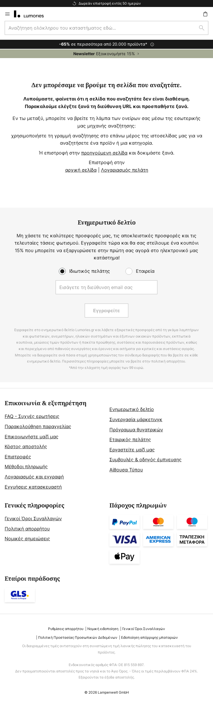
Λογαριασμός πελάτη (124, 170)
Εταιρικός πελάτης (130, 439)
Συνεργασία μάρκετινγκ (135, 419)
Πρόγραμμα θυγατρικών (136, 429)
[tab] (54, 445)
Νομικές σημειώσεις (27, 538)
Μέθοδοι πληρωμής (26, 466)
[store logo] (32, 14)
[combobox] (106, 28)
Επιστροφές (18, 456)
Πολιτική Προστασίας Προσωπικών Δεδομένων (77, 637)
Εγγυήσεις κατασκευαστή (33, 487)
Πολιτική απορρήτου (27, 528)
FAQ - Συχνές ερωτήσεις (32, 416)
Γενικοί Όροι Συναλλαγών (33, 518)
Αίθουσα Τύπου (126, 469)
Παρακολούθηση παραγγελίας (38, 426)
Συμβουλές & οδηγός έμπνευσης (145, 459)
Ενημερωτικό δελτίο (131, 409)
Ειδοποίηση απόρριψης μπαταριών (149, 637)
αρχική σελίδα (81, 170)
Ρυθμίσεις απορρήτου (66, 628)
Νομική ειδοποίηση (102, 628)
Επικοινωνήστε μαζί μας (31, 436)
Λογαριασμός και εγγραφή (34, 476)
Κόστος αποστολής (26, 446)
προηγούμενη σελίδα (104, 153)
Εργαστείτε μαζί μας (132, 449)
